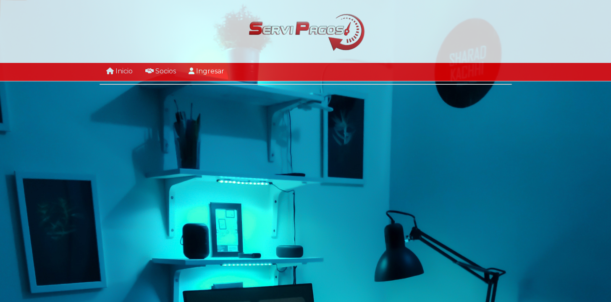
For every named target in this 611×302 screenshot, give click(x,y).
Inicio (119, 71)
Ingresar (206, 71)
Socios (160, 71)
